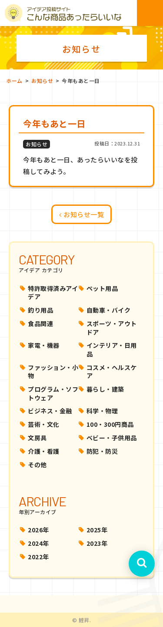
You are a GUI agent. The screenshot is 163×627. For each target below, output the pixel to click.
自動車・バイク (108, 310)
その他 (37, 464)
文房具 (37, 437)
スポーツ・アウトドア (111, 328)
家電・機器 (44, 345)
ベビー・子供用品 (111, 437)
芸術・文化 (44, 424)
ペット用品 (102, 288)
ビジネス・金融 (50, 410)
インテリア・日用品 (111, 349)
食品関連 (40, 323)
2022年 (38, 556)
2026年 (38, 529)
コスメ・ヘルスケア (111, 371)
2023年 (97, 543)
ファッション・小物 (53, 371)
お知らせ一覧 (81, 214)
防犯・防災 (102, 451)
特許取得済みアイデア (53, 292)
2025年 (97, 529)
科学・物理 (102, 410)
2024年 (38, 543)
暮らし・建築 (105, 389)
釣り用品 (40, 310)
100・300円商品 (110, 424)
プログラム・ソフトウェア (53, 393)
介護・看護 (44, 451)
